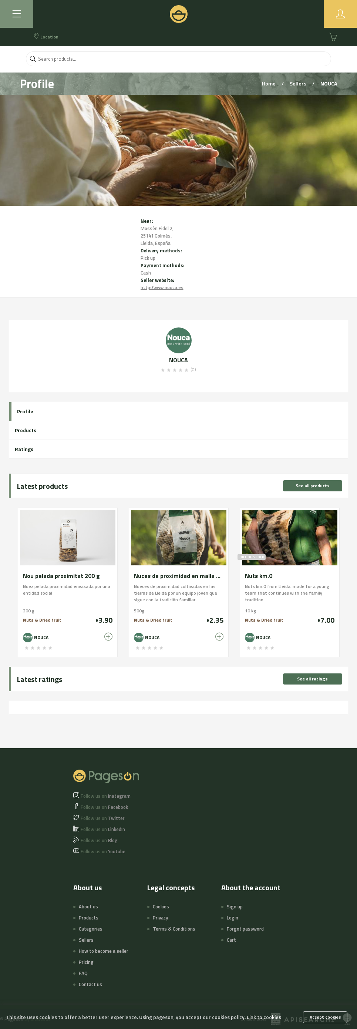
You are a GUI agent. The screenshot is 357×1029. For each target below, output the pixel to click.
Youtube (103, 851)
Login (232, 917)
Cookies (161, 906)
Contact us (90, 984)
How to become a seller (103, 951)
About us (88, 906)
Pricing (86, 962)
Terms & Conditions (174, 928)
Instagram (106, 796)
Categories (90, 928)
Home (269, 83)
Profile (25, 411)
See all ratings (312, 678)
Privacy (160, 917)
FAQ (83, 973)
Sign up (235, 906)
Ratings (24, 449)
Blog (99, 840)
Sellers (298, 83)
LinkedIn (103, 829)
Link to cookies (264, 1017)
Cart (231, 940)
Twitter (103, 818)
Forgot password (245, 928)
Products (25, 430)
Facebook (104, 807)
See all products (313, 485)
